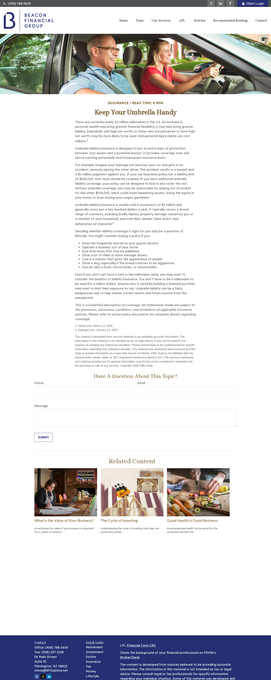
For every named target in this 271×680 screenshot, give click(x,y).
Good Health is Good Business (192, 520)
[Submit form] (43, 437)
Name (39, 383)
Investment (94, 652)
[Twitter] (211, 3)
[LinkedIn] (221, 3)
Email (141, 383)
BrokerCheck (130, 657)
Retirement (94, 647)
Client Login (253, 4)
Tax (88, 666)
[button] (123, 20)
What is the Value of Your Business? (64, 520)
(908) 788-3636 (17, 4)
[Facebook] (230, 3)
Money (91, 671)
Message (41, 406)
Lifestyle (92, 676)
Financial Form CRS (141, 645)
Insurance (93, 662)
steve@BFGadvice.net (51, 670)
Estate (91, 657)
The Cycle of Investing (119, 520)
